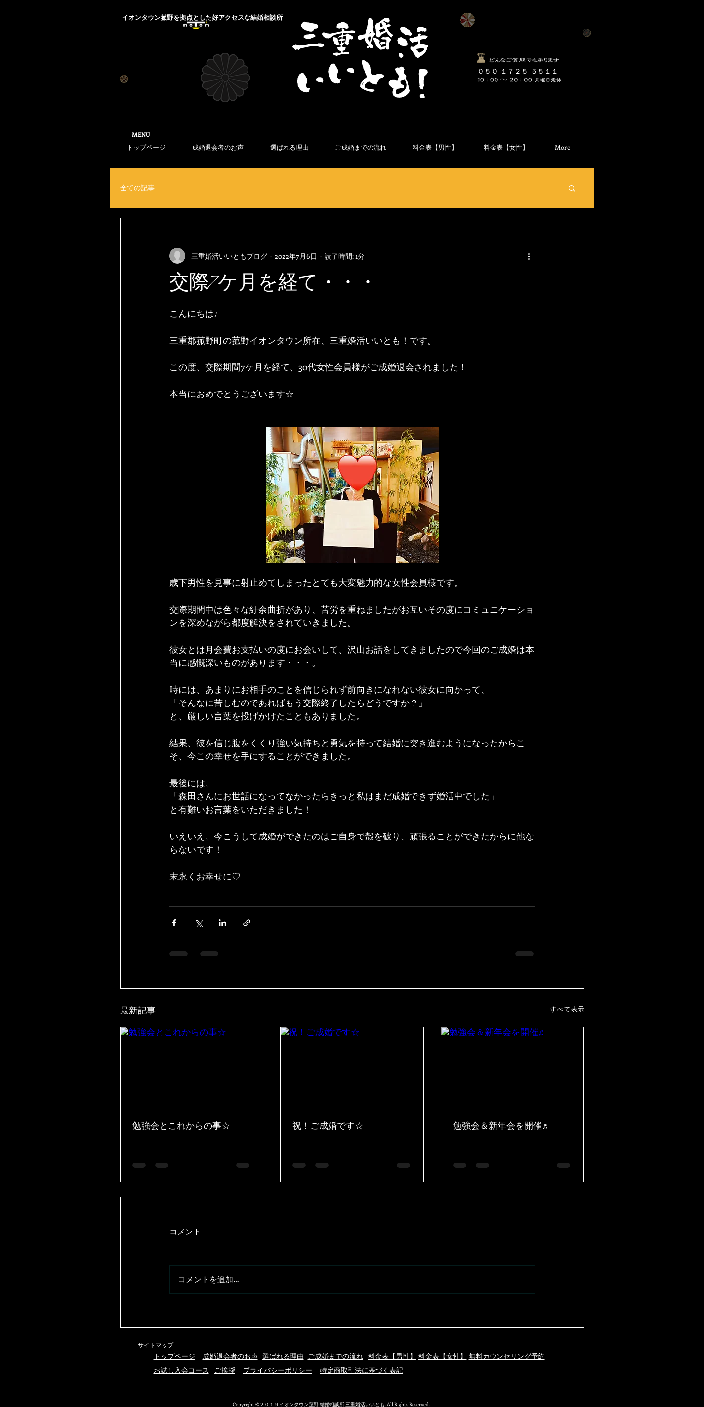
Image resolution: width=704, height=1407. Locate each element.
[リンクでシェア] (246, 922)
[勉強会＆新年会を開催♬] (512, 1067)
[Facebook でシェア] (174, 922)
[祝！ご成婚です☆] (352, 1067)
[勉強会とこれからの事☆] (192, 1067)
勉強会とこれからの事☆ (181, 1127)
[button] (572, 188)
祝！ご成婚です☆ (328, 1127)
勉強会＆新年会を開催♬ (501, 1127)
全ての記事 (137, 187)
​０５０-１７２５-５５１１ (517, 71)
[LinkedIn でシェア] (222, 922)
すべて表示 (567, 1008)
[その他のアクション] (529, 256)
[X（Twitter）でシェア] (198, 922)
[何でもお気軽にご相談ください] (481, 58)
